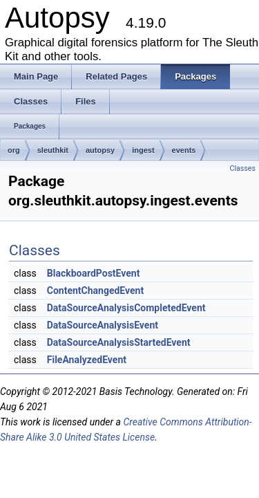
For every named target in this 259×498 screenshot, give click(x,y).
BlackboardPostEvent (93, 273)
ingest (143, 150)
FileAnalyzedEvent (86, 359)
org (14, 150)
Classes (243, 168)
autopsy (100, 150)
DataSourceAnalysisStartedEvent (119, 342)
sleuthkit (52, 150)
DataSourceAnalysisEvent (102, 325)
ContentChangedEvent (95, 290)
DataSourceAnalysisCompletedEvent (126, 307)
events (184, 150)
